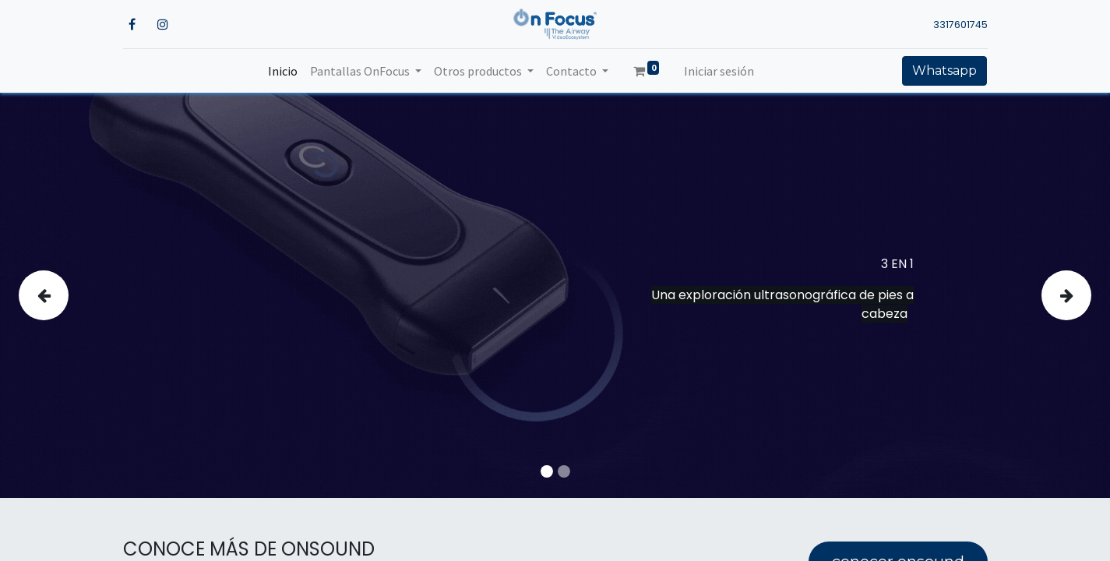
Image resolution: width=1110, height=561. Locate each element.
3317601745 (960, 24)
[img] (63, 295)
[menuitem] (283, 70)
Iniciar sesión (719, 71)
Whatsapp (944, 70)
